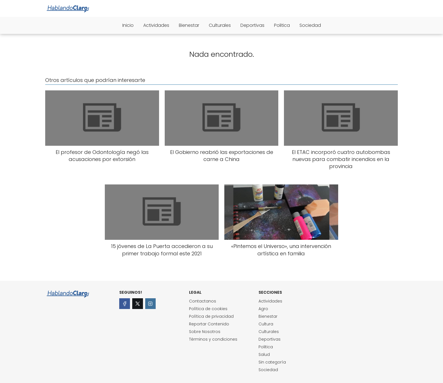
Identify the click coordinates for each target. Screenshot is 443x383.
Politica (282, 25)
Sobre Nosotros (204, 331)
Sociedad (310, 25)
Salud (264, 354)
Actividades (156, 25)
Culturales (220, 25)
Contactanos (202, 301)
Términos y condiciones (213, 339)
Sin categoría (272, 362)
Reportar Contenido (209, 324)
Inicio (128, 25)
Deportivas (252, 25)
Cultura (266, 324)
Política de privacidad (211, 316)
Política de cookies (208, 309)
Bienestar (189, 25)
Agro (263, 309)
